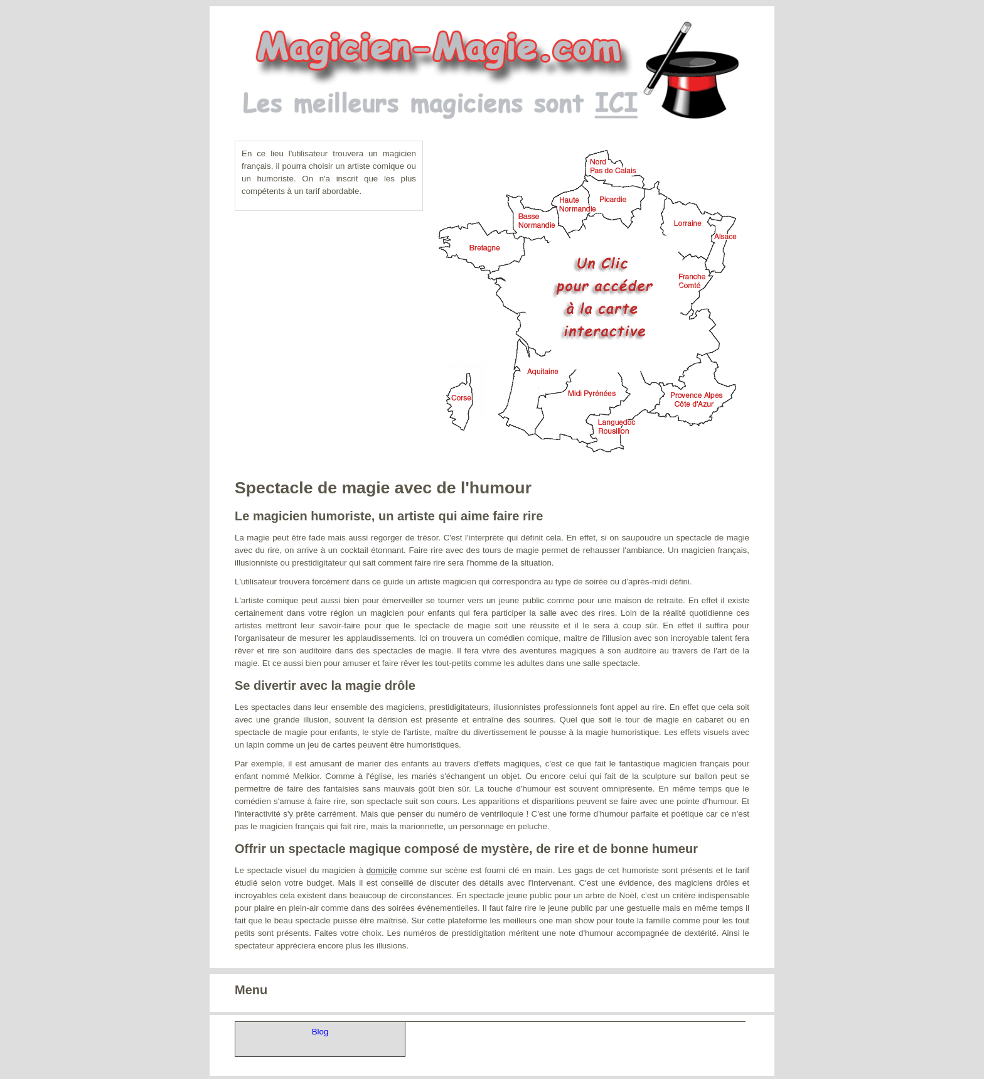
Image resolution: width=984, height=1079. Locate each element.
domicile (381, 870)
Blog (320, 1031)
